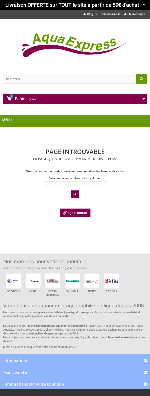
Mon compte (136, 14)
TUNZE (92, 291)
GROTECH (13, 291)
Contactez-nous (110, 14)
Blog (90, 14)
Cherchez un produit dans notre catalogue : (75, 178)
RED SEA (111, 291)
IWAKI (33, 291)
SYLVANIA (72, 291)
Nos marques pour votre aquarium (42, 261)
